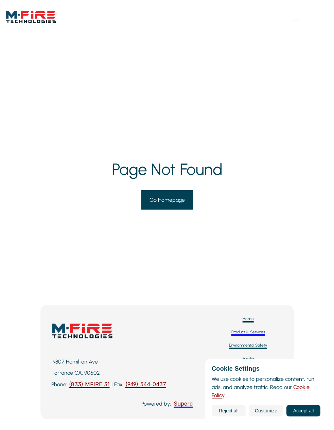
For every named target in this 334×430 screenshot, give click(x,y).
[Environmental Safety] (248, 345)
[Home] (248, 319)
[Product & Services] (248, 332)
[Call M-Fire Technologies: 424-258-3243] (89, 384)
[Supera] (183, 403)
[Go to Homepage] (167, 200)
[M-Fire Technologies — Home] (134, 17)
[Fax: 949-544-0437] (145, 384)
